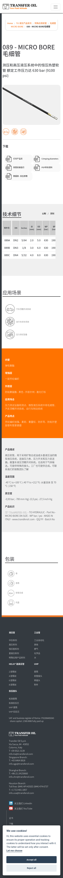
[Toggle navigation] (55, 7)
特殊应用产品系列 (17, 657)
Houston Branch (17, 783)
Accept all (31, 859)
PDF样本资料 (46, 167)
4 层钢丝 (12, 675)
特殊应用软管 (41, 23)
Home (10, 23)
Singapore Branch (18, 757)
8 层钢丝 (12, 684)
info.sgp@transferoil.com (21, 763)
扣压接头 (13, 691)
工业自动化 (39, 640)
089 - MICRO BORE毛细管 (38, 26)
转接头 (37, 680)
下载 (11, 823)
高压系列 (13, 644)
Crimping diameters (49, 158)
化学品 (37, 653)
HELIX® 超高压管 (16, 663)
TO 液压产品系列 (23, 23)
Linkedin (28, 803)
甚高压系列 (14, 653)
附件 (36, 684)
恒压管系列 (14, 648)
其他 (36, 644)
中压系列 (13, 640)
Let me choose (14, 850)
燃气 (36, 648)
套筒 (36, 671)
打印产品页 (18, 158)
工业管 (37, 632)
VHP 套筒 (13, 707)
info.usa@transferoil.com (21, 793)
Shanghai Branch (17, 770)
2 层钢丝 (12, 671)
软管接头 (38, 675)
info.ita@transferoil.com (21, 753)
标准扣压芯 (14, 703)
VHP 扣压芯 (14, 711)
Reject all (31, 868)
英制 (52, 213)
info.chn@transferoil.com (21, 776)
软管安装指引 (18, 167)
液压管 (12, 632)
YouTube (28, 808)
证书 (11, 818)
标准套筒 (13, 698)
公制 (44, 213)
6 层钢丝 (12, 680)
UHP (36, 663)
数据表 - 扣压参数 (20, 176)
